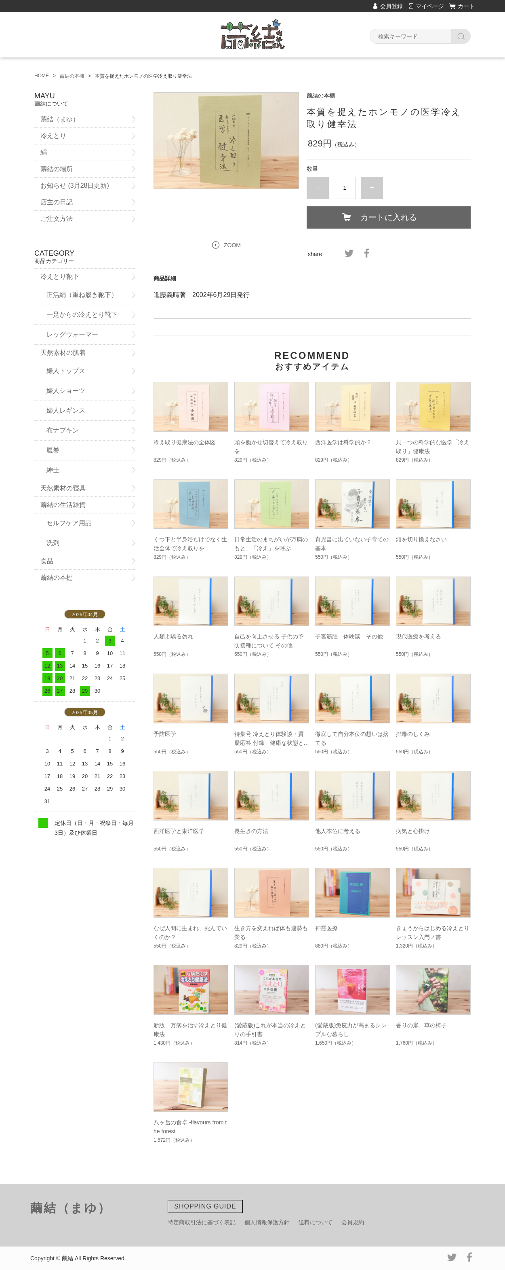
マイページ (430, 6)
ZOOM (232, 245)
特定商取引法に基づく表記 (202, 1222)
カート (466, 6)
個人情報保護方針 (267, 1222)
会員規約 (352, 1222)
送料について (315, 1222)
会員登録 (391, 6)
